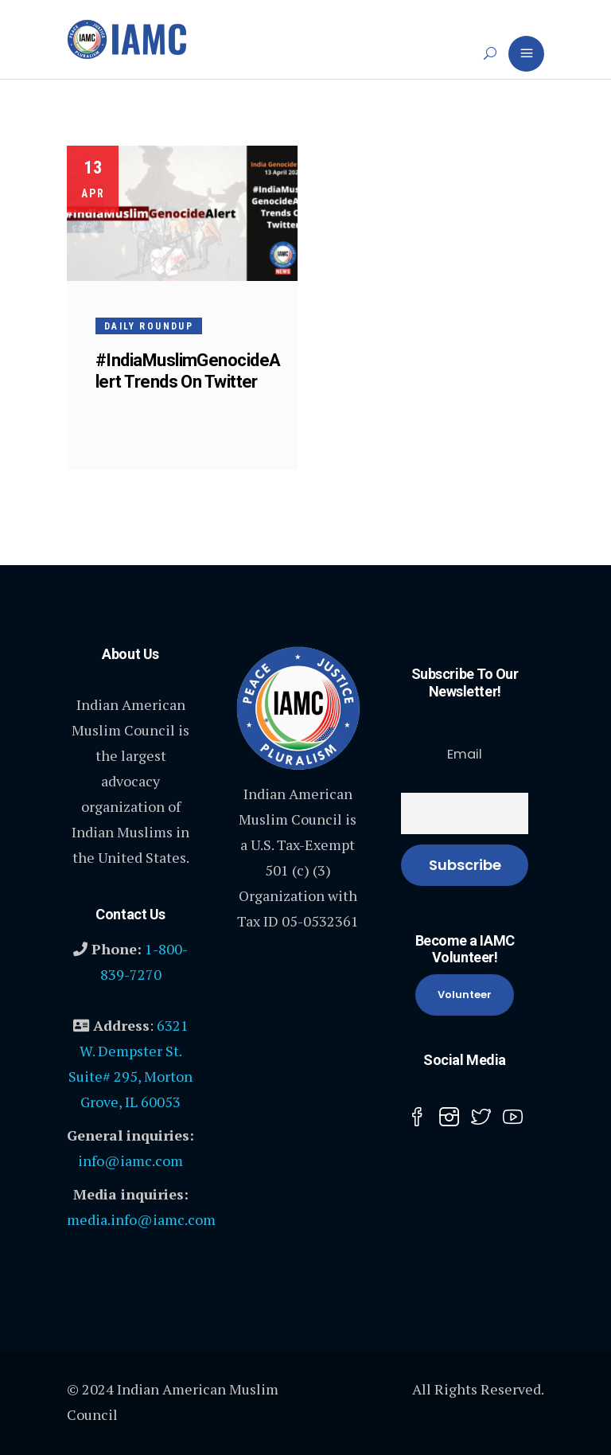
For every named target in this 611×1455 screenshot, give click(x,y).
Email (464, 754)
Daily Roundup (148, 326)
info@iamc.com (130, 1160)
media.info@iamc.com (141, 1219)
